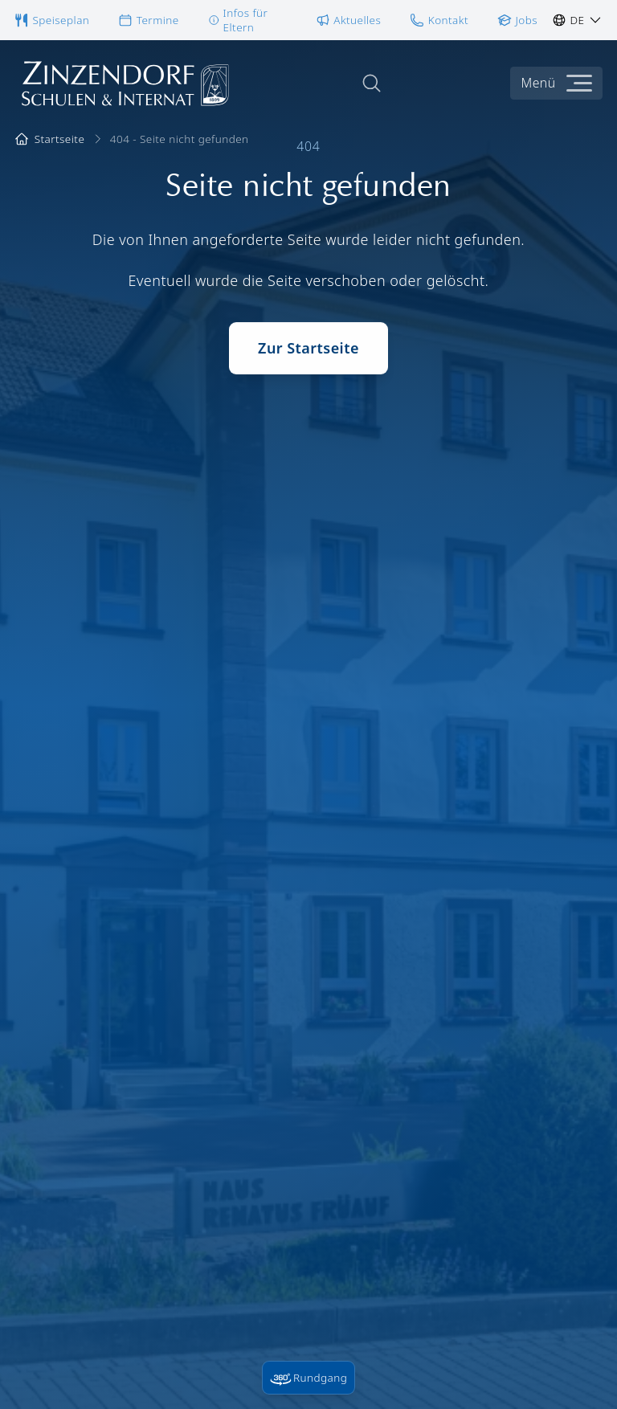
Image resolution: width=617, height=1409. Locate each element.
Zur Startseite (308, 353)
